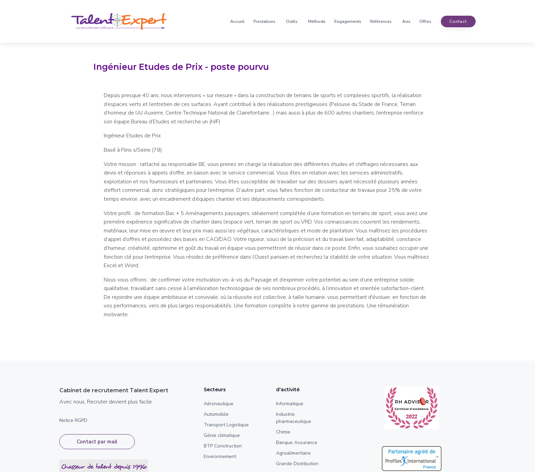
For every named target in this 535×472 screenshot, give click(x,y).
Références (381, 21)
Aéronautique (218, 403)
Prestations (264, 21)
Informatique (289, 403)
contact (458, 21)
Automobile (216, 414)
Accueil (237, 21)
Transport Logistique (226, 425)
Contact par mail (97, 441)
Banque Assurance (296, 442)
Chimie (283, 432)
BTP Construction (223, 446)
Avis (406, 21)
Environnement (220, 456)
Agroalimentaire (293, 453)
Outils (292, 21)
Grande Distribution (297, 463)
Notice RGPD (73, 420)
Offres (425, 21)
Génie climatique (222, 435)
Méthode (317, 21)
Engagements (347, 21)
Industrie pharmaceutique (293, 418)
